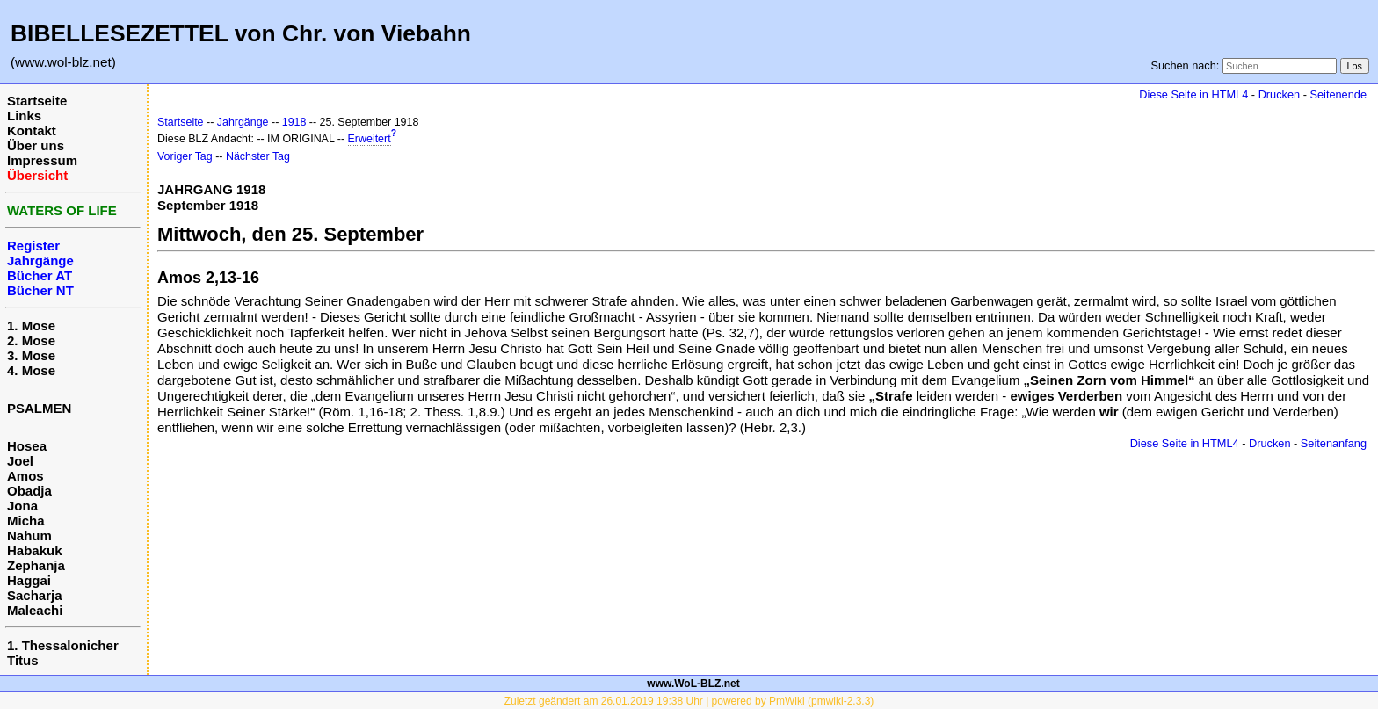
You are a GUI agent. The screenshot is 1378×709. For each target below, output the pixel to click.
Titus (23, 660)
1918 (294, 122)
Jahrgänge (243, 122)
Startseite (37, 100)
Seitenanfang (1334, 443)
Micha (26, 520)
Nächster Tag (258, 156)
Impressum (42, 160)
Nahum (29, 535)
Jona (22, 505)
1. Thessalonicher (63, 645)
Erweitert (369, 139)
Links (24, 115)
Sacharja (34, 595)
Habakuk (34, 550)
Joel (20, 460)
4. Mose (31, 370)
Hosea (27, 445)
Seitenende (1338, 94)
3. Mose (31, 355)
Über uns (35, 145)
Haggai (29, 580)
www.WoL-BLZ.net (693, 683)
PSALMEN (39, 408)
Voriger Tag (185, 156)
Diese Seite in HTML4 (1193, 94)
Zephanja (36, 565)
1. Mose (31, 325)
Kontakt (31, 130)
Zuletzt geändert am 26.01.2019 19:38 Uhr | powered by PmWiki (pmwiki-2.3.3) (689, 701)
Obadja (29, 490)
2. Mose (31, 340)
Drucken (1279, 94)
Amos (25, 475)
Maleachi (34, 610)
